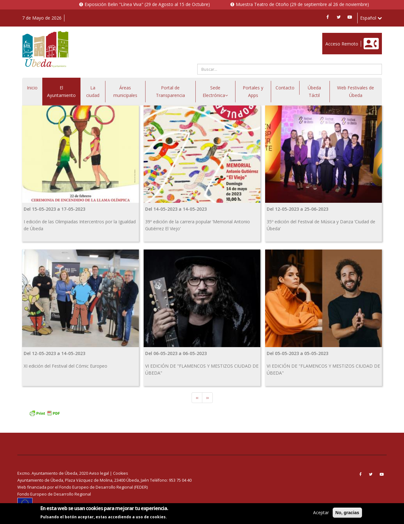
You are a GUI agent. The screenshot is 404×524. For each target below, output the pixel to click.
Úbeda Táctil (314, 91)
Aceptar (321, 513)
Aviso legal (99, 473)
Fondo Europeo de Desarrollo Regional (54, 494)
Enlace (329, 36)
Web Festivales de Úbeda (355, 91)
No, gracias (347, 512)
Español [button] (371, 18)
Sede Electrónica (215, 91)
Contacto (285, 88)
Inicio (32, 88)
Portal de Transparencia (170, 91)
